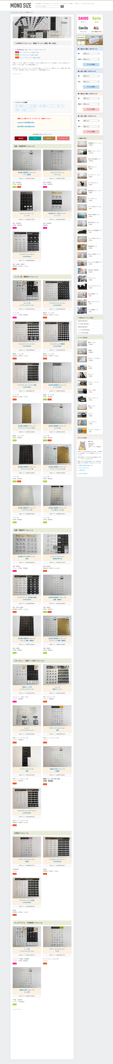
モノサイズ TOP (14, 12)
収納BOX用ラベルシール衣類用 (57, 770)
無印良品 (21, 138)
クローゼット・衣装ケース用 (56, 106)
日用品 (17, 110)
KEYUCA (49, 138)
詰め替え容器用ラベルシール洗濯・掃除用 (57, 598)
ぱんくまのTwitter (83, 473)
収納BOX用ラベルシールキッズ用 (26, 991)
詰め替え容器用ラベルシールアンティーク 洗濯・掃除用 (57, 639)
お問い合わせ (82, 470)
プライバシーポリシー (84, 467)
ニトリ (35, 138)
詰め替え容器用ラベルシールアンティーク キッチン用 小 (27, 427)
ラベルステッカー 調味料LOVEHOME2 (57, 345)
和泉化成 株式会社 (83, 327)
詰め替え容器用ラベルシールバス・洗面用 (27, 173)
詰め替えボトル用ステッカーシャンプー (57, 214)
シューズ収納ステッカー (57, 688)
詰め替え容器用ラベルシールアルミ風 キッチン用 (57, 509)
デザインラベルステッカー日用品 (27, 860)
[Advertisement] (42, 87)
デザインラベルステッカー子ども (57, 950)
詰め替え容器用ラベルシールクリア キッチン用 (27, 509)
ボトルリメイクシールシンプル (27, 214)
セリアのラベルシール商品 (27, 55)
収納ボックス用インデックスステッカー (27, 688)
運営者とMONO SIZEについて (86, 465)
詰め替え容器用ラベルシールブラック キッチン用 (27, 468)
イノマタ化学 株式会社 (84, 329)
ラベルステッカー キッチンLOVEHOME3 (27, 345)
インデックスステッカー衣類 (27, 770)
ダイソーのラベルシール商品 (27, 52)
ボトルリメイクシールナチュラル (57, 173)
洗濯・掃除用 (42, 106)
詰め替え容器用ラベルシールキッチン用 (57, 427)
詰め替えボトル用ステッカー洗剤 (27, 557)
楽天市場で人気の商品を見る (26, 126)
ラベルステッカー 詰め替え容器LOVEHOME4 (26, 598)
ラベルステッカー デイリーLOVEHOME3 (57, 860)
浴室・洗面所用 (19, 106)
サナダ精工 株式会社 (83, 324)
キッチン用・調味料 (31, 106)
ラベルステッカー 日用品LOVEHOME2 (26, 901)
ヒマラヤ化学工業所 (83, 332)
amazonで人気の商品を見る (25, 122)
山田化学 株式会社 (83, 321)
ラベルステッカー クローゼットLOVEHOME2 (26, 812)
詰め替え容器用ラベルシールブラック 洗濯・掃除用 (27, 639)
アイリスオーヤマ (63, 138)
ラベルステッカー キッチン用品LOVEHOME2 (26, 386)
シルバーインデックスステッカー (27, 729)
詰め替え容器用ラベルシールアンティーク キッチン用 (57, 468)
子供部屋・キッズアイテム (28, 110)
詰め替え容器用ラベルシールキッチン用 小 (57, 386)
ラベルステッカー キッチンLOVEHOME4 (57, 304)
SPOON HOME (88, 461)
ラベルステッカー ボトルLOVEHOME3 (26, 255)
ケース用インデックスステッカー (27, 950)
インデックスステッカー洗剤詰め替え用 (57, 557)
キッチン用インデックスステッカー (27, 304)
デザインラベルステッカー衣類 (57, 729)
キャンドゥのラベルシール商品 (28, 57)
